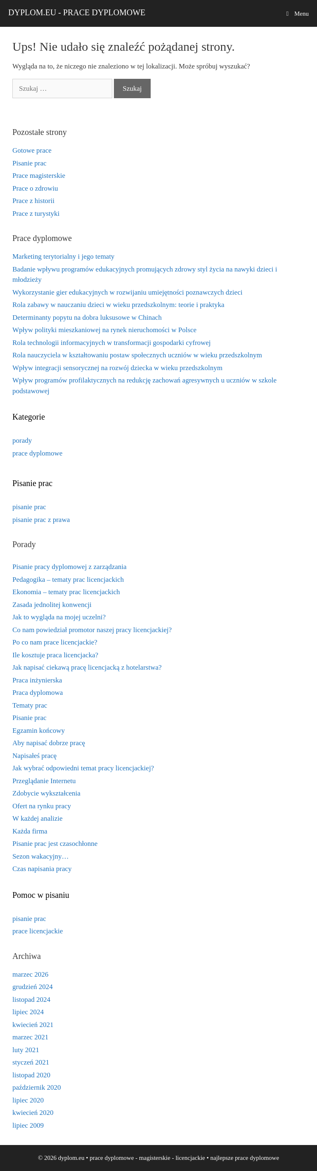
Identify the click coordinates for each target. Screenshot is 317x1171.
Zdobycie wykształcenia (46, 793)
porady (22, 440)
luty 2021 (25, 1050)
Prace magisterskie (38, 175)
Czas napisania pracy (42, 869)
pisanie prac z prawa (41, 520)
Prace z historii (33, 201)
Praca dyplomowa (37, 692)
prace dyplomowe (37, 453)
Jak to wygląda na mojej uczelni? (59, 617)
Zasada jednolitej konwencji (52, 605)
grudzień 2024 (32, 987)
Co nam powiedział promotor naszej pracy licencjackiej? (92, 630)
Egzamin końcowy (38, 730)
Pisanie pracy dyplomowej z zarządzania (69, 567)
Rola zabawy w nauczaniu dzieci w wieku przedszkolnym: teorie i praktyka (118, 305)
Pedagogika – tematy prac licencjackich (68, 579)
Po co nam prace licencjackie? (54, 642)
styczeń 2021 (30, 1062)
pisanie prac (29, 507)
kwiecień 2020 (33, 1113)
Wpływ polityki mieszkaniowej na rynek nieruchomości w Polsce (104, 330)
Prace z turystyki (35, 213)
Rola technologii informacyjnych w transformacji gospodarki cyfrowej (111, 343)
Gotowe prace (32, 150)
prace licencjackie (37, 931)
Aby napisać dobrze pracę (48, 743)
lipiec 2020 (28, 1100)
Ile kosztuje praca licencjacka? (55, 655)
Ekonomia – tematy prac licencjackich (66, 592)
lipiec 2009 (28, 1125)
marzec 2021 (30, 1037)
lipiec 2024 (28, 1012)
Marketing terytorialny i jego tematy (63, 256)
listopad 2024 (31, 999)
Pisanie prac (29, 163)
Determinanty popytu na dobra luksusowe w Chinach (87, 317)
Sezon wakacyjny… (40, 856)
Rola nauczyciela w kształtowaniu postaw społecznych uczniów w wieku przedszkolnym (137, 355)
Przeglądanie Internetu (44, 781)
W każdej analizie (37, 818)
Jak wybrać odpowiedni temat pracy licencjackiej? (83, 768)
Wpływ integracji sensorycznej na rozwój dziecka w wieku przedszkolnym (117, 368)
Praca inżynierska (37, 680)
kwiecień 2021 (33, 1025)
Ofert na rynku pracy (41, 806)
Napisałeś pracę (34, 756)
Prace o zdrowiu (35, 188)
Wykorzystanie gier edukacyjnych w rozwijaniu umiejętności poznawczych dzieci (127, 292)
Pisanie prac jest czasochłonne (54, 844)
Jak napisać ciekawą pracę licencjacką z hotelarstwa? (87, 667)
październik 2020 (36, 1087)
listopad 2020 (31, 1075)
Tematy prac (29, 705)
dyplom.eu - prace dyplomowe (76, 12)
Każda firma (29, 831)
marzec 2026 (30, 974)
